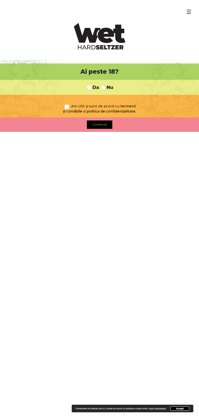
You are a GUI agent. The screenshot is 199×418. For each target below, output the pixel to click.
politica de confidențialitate (111, 111)
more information (157, 408)
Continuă (100, 124)
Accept (180, 408)
